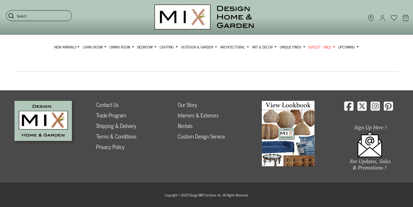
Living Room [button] (93, 47)
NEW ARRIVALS (65, 47)
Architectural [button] (233, 47)
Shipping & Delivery (116, 125)
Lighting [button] (167, 47)
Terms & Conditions (116, 136)
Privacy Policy (110, 146)
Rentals (185, 125)
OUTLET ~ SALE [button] (320, 47)
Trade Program (111, 115)
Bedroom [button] (145, 47)
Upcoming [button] (347, 47)
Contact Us (107, 104)
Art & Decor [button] (263, 47)
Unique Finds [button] (291, 47)
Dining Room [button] (120, 47)
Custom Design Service (201, 136)
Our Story (187, 104)
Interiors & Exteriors (198, 115)
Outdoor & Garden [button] (197, 47)
